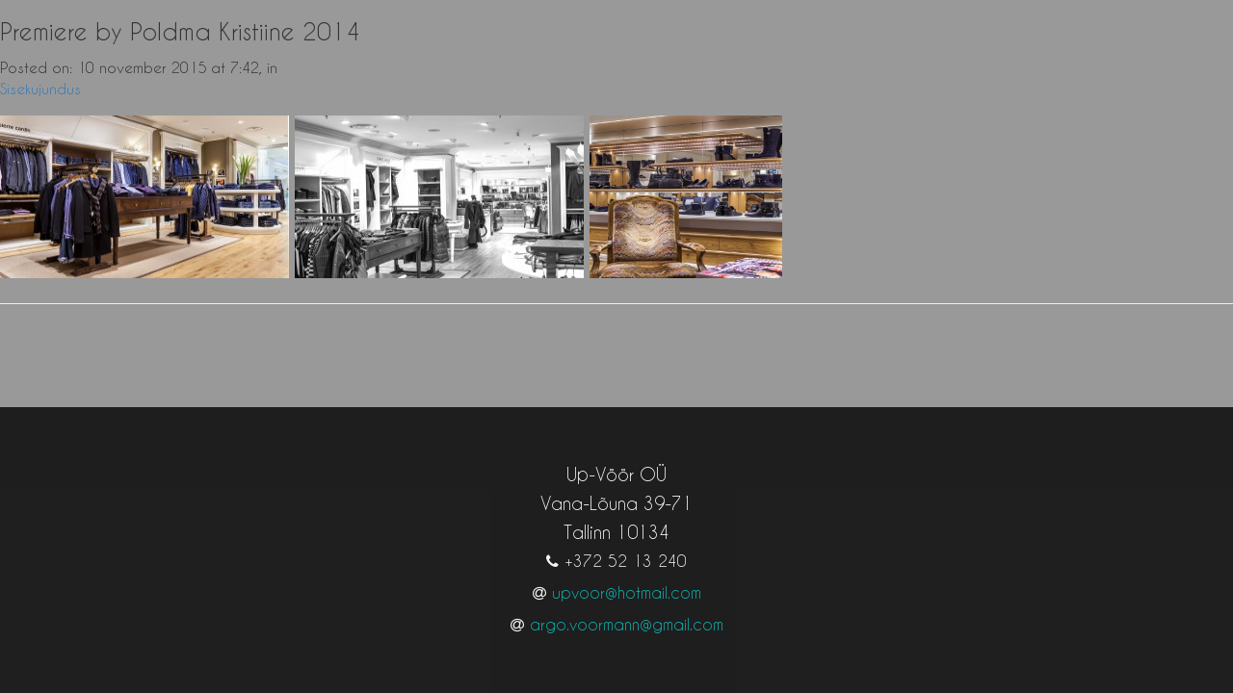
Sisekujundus (40, 88)
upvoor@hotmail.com (626, 573)
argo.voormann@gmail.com (626, 605)
